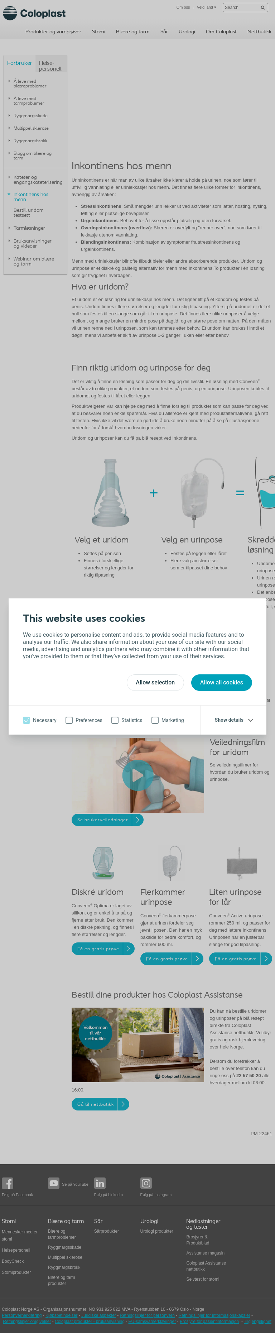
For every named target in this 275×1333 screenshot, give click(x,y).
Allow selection (155, 682)
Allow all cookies (221, 682)
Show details (229, 720)
